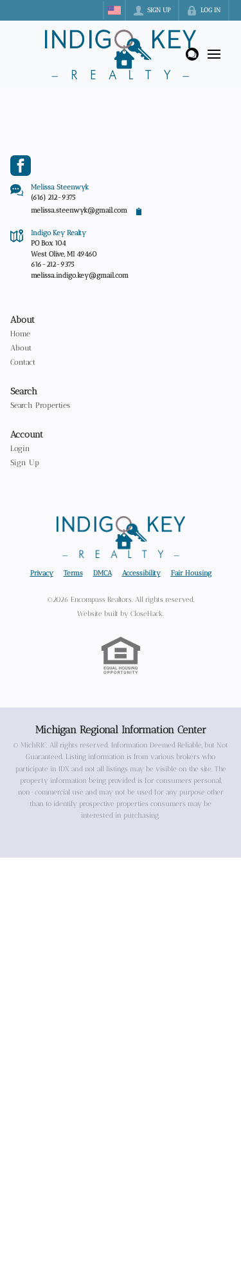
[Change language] (114, 10)
